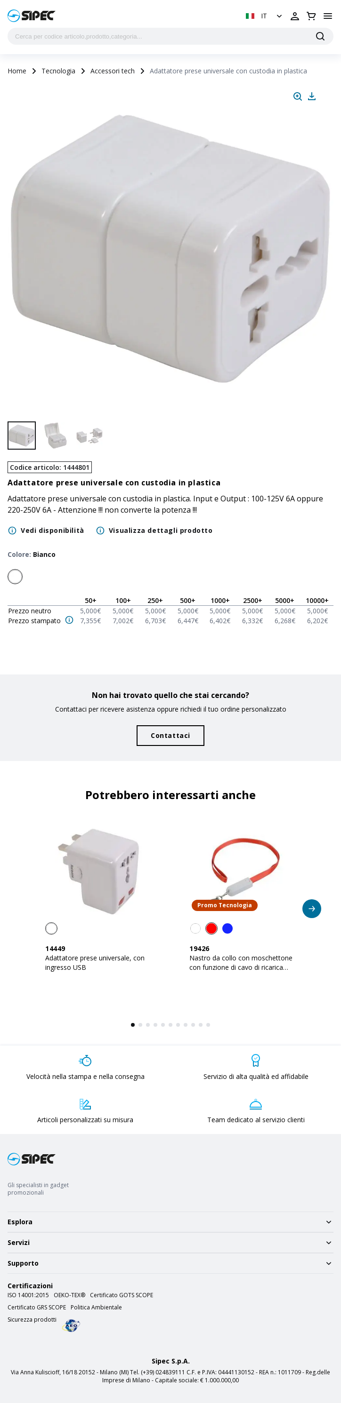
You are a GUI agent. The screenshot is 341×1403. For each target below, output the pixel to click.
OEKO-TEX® (69, 1295)
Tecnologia (58, 70)
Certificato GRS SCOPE (37, 1307)
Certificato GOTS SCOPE (121, 1295)
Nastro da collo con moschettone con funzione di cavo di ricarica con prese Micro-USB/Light (240, 967)
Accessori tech (112, 70)
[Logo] (32, 15)
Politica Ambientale (96, 1307)
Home (17, 70)
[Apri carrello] (311, 16)
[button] (265, 16)
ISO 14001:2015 (28, 1295)
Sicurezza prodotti (32, 1320)
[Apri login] (294, 16)
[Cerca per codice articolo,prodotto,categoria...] (170, 36)
